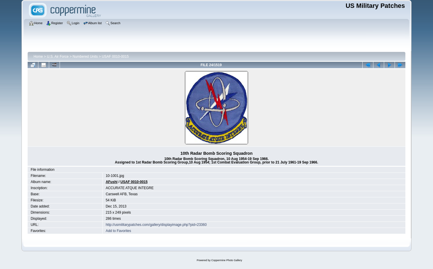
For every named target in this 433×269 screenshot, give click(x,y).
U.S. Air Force (58, 56)
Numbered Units (85, 56)
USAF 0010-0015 (115, 56)
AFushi (111, 182)
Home (38, 56)
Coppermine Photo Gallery (226, 260)
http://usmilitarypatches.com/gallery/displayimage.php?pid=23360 (156, 225)
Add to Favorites (118, 231)
